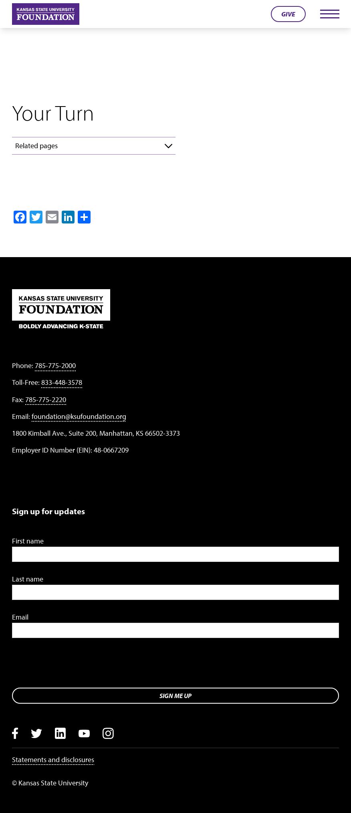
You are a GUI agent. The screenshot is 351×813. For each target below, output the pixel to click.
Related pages (36, 145)
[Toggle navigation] (329, 14)
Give (288, 14)
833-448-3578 (61, 382)
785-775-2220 (45, 399)
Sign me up (175, 696)
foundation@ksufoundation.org (79, 416)
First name (28, 540)
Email (20, 617)
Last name (27, 579)
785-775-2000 (55, 365)
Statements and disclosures (53, 759)
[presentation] (73, 665)
